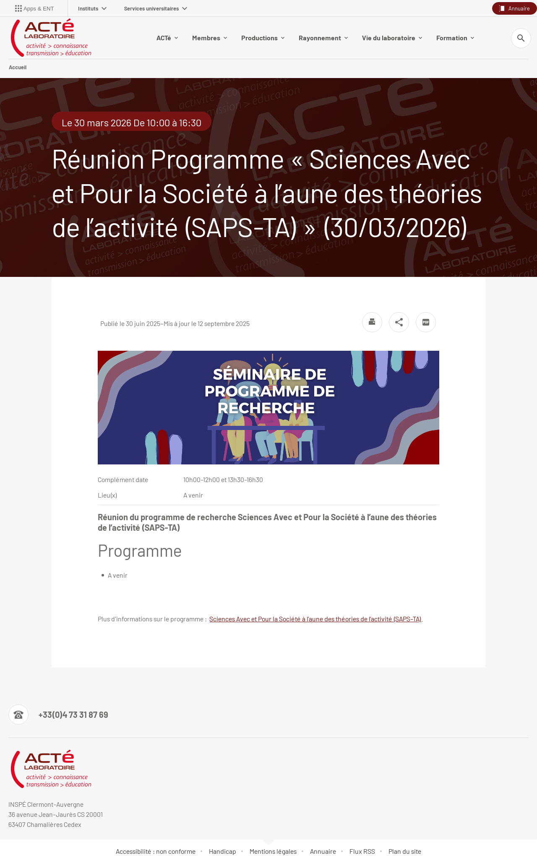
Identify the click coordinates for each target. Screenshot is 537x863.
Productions (262, 38)
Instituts (92, 8)
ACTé (167, 38)
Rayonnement (323, 38)
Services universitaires (155, 8)
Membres (209, 38)
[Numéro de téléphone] (58, 714)
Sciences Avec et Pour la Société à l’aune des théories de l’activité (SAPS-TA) (315, 619)
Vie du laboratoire (392, 38)
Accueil (17, 67)
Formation (455, 38)
